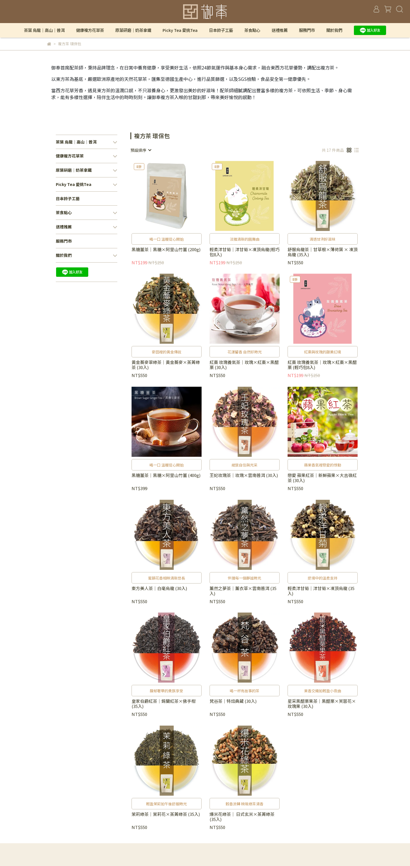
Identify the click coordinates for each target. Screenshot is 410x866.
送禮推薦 (280, 30)
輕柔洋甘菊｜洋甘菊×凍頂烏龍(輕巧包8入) (245, 252)
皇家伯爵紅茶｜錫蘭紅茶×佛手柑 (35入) (164, 704)
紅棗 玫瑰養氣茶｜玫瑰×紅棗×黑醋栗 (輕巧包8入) (322, 365)
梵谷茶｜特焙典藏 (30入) (233, 701)
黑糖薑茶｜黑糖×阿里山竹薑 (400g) (166, 475)
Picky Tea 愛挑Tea (180, 30)
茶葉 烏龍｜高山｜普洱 (44, 30)
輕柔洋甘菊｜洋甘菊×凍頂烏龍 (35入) (321, 591)
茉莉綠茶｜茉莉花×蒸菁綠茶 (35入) (166, 814)
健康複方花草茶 (90, 30)
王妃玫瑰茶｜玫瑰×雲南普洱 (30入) (244, 475)
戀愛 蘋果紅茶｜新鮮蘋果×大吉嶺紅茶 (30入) (322, 478)
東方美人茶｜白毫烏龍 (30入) (159, 588)
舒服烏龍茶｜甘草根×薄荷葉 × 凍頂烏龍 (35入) (323, 252)
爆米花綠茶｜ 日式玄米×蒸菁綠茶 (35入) (242, 817)
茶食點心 (252, 30)
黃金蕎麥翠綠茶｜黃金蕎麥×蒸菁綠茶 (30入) (166, 365)
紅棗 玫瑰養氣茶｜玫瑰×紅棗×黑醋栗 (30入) (244, 365)
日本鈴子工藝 (221, 30)
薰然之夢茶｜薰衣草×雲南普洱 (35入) (243, 591)
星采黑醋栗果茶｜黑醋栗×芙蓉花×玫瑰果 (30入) (322, 704)
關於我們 (334, 30)
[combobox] (140, 150)
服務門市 (307, 30)
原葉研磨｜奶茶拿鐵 (133, 30)
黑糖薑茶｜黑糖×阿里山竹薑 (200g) (166, 249)
